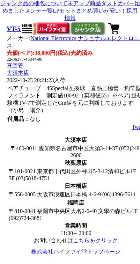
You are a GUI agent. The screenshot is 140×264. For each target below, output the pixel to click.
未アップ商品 (84, 3)
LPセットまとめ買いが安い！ (89, 11)
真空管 (15, 65)
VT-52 (15, 28)
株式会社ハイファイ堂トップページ (75, 252)
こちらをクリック (95, 240)
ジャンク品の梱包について (33, 3)
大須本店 (18, 73)
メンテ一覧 (39, 11)
